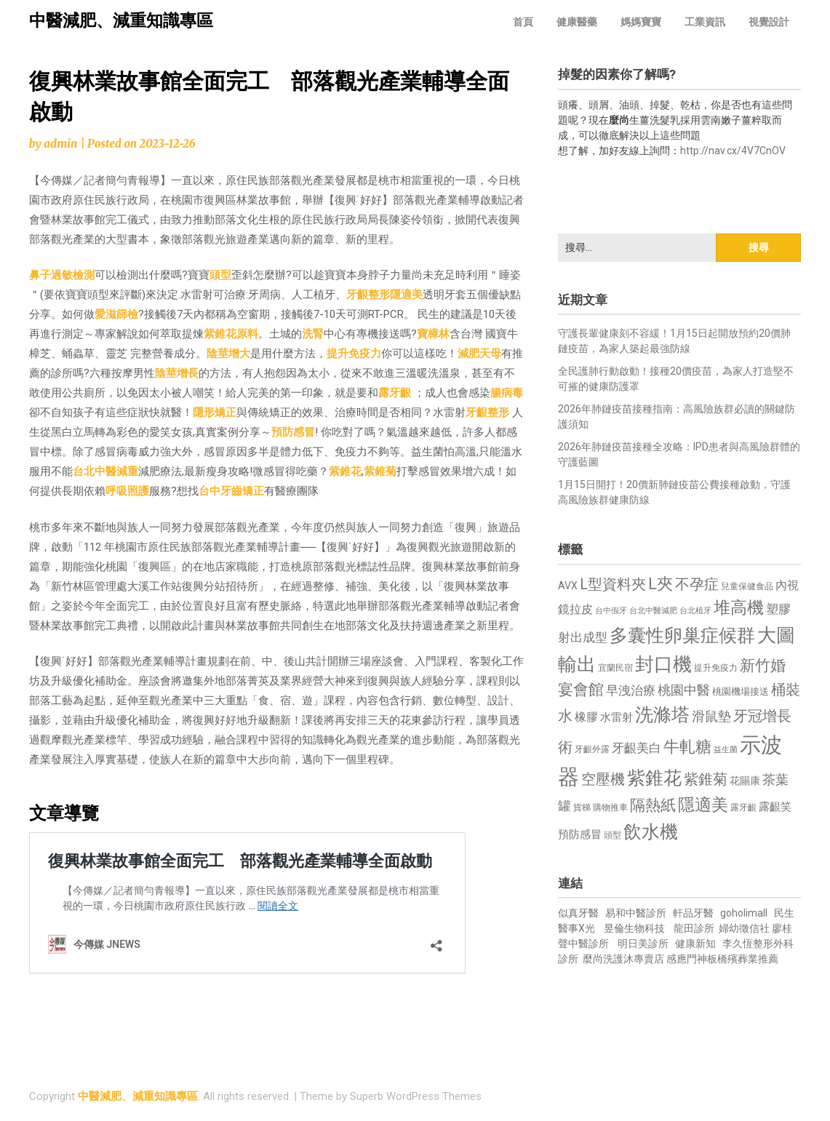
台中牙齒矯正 (231, 491)
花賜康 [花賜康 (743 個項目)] (745, 780)
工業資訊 (705, 22)
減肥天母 (479, 353)
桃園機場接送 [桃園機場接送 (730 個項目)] (740, 691)
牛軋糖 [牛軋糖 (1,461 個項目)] (687, 746)
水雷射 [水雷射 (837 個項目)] (616, 717)
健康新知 (695, 943)
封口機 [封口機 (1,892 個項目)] (663, 664)
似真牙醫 (578, 913)
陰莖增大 (228, 353)
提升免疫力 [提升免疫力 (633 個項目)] (716, 668)
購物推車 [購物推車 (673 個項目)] (610, 807)
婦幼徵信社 (745, 928)
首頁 (523, 22)
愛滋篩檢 (116, 314)
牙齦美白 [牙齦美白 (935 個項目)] (636, 748)
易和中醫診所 (635, 913)
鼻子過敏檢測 (62, 275)
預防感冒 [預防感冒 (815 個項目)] (580, 834)
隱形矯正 (214, 412)
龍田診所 (694, 928)
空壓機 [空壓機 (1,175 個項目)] (603, 779)
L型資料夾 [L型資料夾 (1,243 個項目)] (613, 584)
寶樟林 (433, 333)
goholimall (743, 913)
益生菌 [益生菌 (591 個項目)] (726, 749)
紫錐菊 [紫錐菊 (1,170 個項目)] (705, 779)
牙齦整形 (368, 294)
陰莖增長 (177, 373)
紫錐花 (345, 471)
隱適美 (406, 294)
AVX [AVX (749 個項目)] (568, 585)
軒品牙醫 (693, 913)
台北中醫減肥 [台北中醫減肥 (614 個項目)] (653, 610)
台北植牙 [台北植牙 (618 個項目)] (695, 610)
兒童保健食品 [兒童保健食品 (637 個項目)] (747, 586)
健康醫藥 (576, 22)
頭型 (220, 275)
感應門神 (686, 959)
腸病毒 (506, 392)
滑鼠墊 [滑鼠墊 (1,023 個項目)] (711, 716)
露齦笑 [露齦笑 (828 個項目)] (775, 806)
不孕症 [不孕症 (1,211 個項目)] (697, 584)
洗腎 (313, 333)
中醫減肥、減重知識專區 (121, 21)
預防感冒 (293, 432)
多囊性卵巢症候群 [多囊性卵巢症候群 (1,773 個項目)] (682, 635)
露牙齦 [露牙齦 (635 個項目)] (743, 807)
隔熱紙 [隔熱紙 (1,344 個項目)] (653, 805)
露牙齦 (394, 392)
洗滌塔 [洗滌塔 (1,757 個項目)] (662, 714)
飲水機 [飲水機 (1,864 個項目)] (650, 831)
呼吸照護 (127, 491)
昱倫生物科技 (634, 928)
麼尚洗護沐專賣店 (624, 959)
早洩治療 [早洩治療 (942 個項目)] (630, 691)
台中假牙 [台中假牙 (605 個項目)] (611, 610)
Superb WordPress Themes (416, 1096)
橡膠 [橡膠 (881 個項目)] (586, 717)
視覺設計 (769, 22)
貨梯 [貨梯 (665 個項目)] (582, 807)
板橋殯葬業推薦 (742, 959)
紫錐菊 (380, 471)
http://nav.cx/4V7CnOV (733, 150)
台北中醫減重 (105, 471)
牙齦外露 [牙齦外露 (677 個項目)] (592, 748)
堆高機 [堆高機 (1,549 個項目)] (739, 608)
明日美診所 (642, 943)
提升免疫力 (354, 353)
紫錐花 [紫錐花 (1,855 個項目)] (654, 778)
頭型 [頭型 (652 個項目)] (612, 835)
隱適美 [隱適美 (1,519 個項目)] (703, 805)
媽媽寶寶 (640, 22)
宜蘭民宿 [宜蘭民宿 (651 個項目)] (615, 668)
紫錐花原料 (231, 333)
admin (60, 144)
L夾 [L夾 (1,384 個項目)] (660, 584)
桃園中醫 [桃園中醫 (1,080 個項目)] (684, 690)
